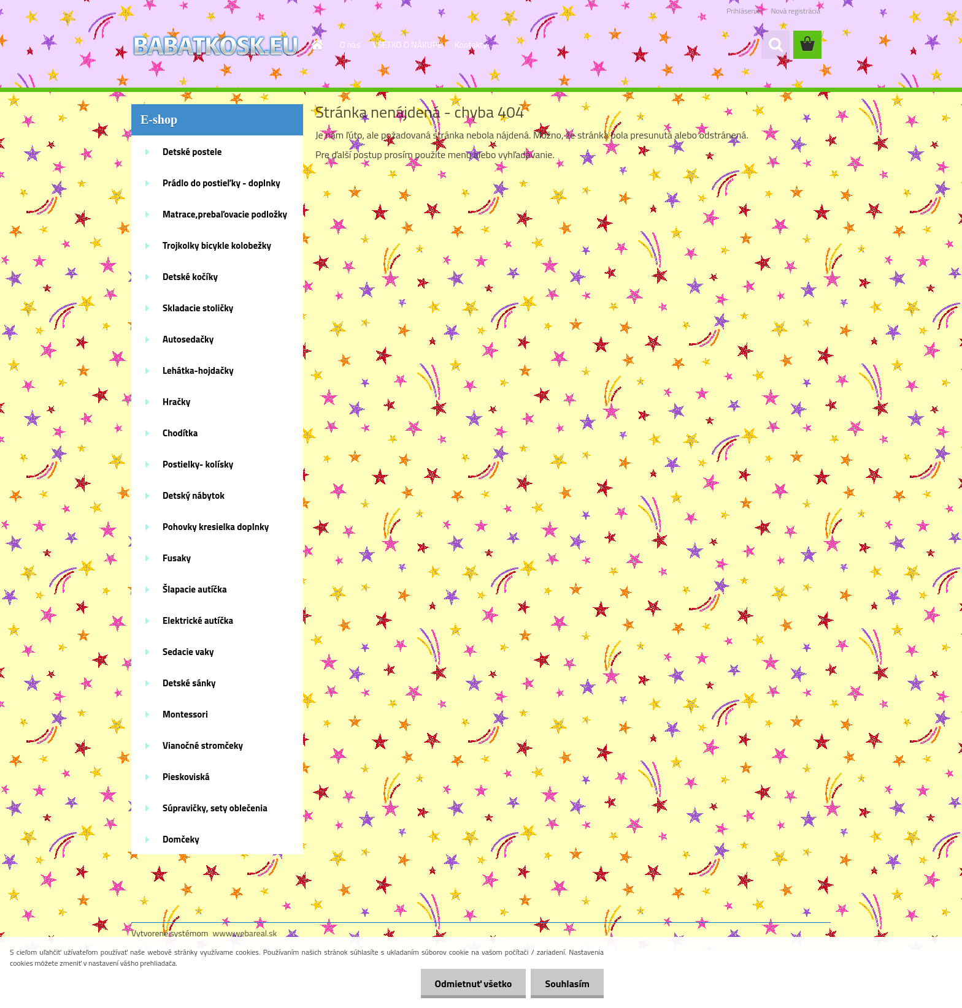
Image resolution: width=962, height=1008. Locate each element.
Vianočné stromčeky (203, 745)
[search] (775, 45)
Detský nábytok (194, 495)
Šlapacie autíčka (195, 589)
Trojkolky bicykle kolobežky (217, 245)
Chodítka (180, 433)
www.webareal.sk (245, 933)
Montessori (185, 714)
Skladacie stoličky (198, 308)
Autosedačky (188, 339)
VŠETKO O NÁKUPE (407, 44)
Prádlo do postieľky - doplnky (221, 183)
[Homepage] (316, 45)
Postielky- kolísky (198, 464)
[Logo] (215, 45)
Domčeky (181, 839)
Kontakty (471, 44)
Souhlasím (566, 983)
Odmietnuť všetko (470, 983)
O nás (350, 44)
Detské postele (192, 152)
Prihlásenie (743, 11)
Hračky (176, 402)
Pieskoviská (186, 777)
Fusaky (177, 558)
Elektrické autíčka (198, 620)
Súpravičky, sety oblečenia (215, 808)
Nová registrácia (795, 11)
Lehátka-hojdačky (198, 370)
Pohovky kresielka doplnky (216, 527)
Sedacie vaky (188, 652)
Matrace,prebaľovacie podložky (225, 214)
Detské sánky (189, 683)
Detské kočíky (190, 277)
